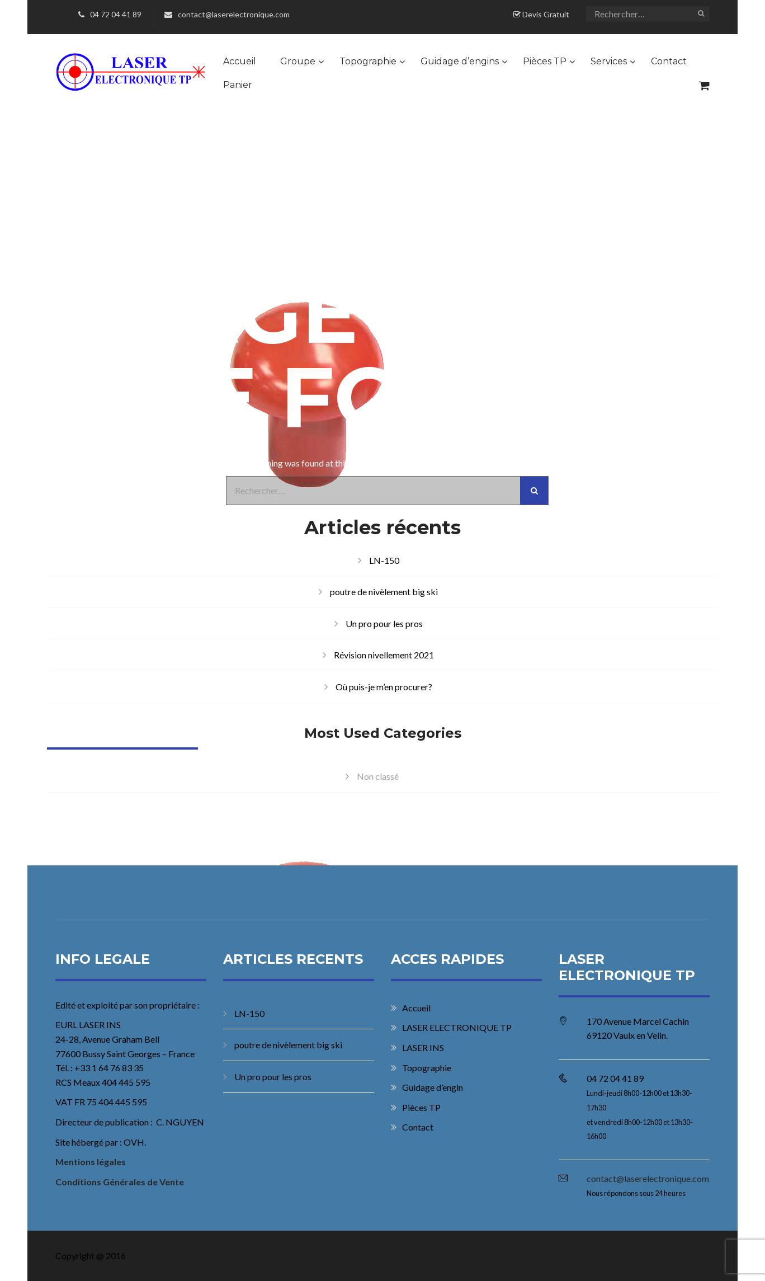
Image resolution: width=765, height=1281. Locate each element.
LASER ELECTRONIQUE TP (457, 1027)
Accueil (239, 61)
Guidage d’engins (460, 61)
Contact (669, 61)
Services (609, 61)
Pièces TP (544, 61)
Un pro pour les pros (384, 623)
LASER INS (423, 1047)
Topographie (367, 61)
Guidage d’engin (432, 1087)
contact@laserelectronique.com (227, 14)
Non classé (378, 776)
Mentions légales (90, 1161)
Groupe (297, 61)
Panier (237, 84)
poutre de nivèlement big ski (384, 591)
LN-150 (384, 560)
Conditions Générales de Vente (119, 1181)
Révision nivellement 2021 (384, 654)
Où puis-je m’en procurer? (384, 686)
